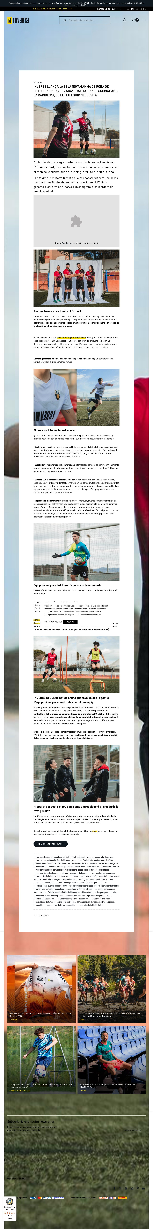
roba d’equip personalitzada (67, 876)
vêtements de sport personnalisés (102, 892)
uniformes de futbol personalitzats (80, 873)
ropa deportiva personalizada (99, 895)
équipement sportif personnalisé (94, 876)
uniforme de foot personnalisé (99, 866)
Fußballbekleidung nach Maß (74, 892)
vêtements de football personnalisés (49, 889)
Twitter (120, 1188)
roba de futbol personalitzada (97, 870)
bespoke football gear (108, 863)
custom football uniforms (97, 879)
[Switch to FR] (140, 8)
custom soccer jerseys (58, 886)
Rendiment (67, 243)
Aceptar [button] (70, 622)
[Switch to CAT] (132, 8)
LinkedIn (143, 1188)
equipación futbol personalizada (91, 857)
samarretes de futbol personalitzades (63, 905)
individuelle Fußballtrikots (91, 905)
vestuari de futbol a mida (83, 882)
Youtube (126, 1188)
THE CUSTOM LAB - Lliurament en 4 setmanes (52, 9)
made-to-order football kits (86, 863)
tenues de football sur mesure (61, 863)
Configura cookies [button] (53, 622)
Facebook (114, 1188)
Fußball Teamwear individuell (106, 886)
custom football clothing (44, 876)
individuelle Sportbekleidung (59, 860)
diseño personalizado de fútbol (73, 895)
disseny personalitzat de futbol (92, 899)
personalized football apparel (64, 857)
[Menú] (14, 1198)
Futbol (38, 82)
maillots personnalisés (106, 873)
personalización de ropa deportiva (91, 902)
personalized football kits (83, 860)
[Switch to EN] (137, 8)
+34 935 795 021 (17, 1178)
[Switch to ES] (128, 8)
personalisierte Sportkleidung (46, 895)
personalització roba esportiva (65, 899)
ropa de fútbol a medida (51, 892)
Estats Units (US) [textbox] (106, 9)
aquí (94, 831)
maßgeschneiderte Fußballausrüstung (69, 879)
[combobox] (106, 9)
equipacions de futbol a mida (73, 866)
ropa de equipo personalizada (81, 886)
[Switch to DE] (144, 8)
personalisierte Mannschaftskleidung (81, 889)
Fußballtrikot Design (42, 899)
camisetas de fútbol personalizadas (68, 870)
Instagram (132, 1188)
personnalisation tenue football (47, 866)
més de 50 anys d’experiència (71, 337)
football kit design (64, 882)
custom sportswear (42, 857)
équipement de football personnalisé (49, 873)
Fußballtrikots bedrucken (65, 902)
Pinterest (138, 1188)
